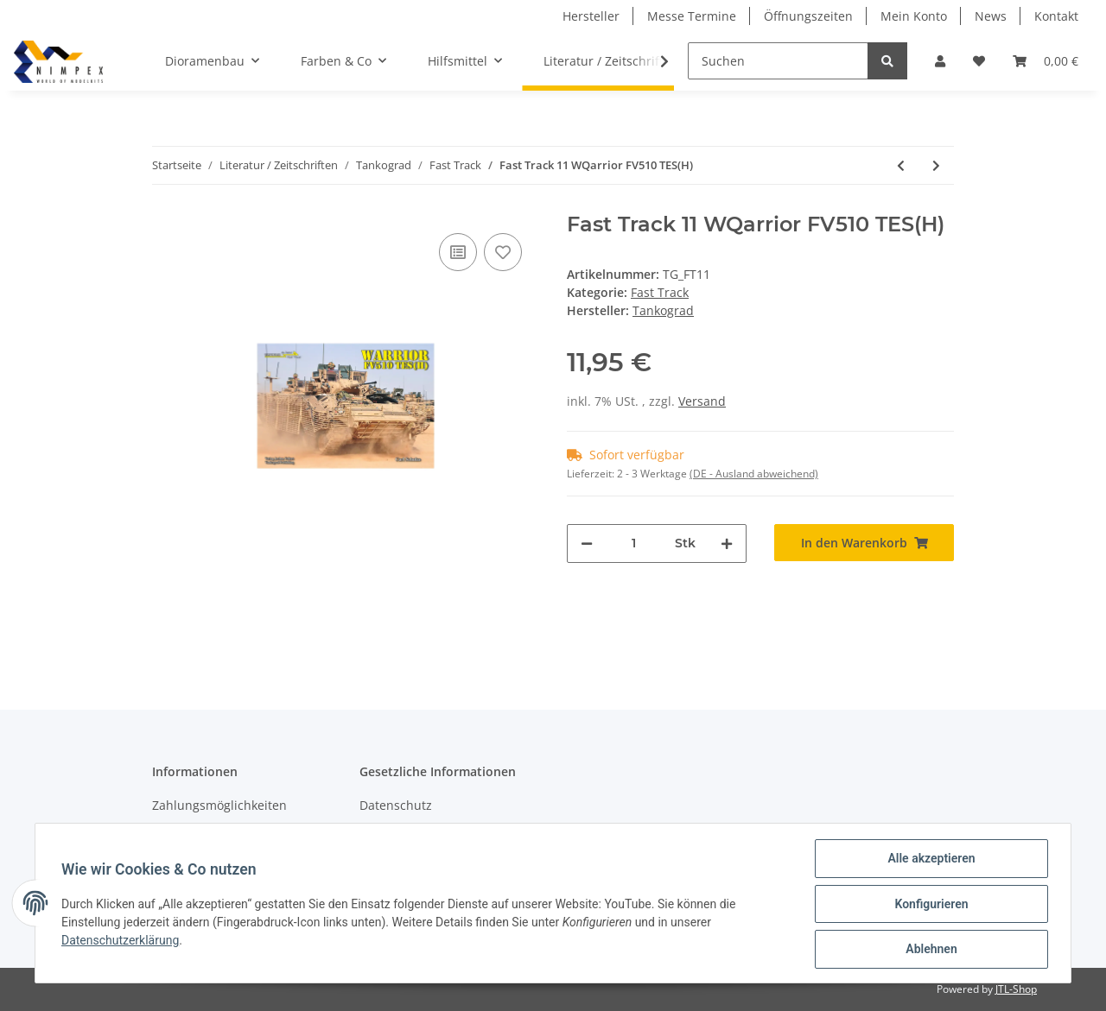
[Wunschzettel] (979, 61)
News (991, 16)
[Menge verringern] (587, 543)
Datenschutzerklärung (122, 941)
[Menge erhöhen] (727, 543)
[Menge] (634, 543)
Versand (702, 401)
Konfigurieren (929, 905)
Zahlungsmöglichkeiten (219, 805)
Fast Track (660, 292)
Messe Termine (691, 16)
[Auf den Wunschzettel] (503, 252)
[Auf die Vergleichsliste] (458, 252)
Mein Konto (913, 16)
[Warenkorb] (1045, 61)
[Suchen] (778, 60)
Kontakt (1056, 16)
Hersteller (591, 16)
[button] (940, 61)
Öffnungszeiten (808, 16)
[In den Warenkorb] (864, 542)
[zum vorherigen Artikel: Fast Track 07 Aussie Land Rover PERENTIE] (900, 165)
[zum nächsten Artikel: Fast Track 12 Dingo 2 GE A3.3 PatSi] (936, 165)
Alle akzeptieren (929, 860)
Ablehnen (929, 950)
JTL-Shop (1016, 989)
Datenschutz (395, 805)
